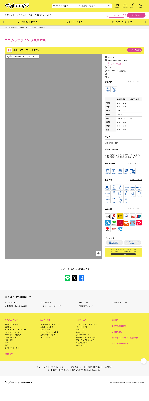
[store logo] (17, 6)
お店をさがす (13, 27)
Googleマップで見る (114, 64)
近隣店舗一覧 (23, 27)
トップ (6, 27)
